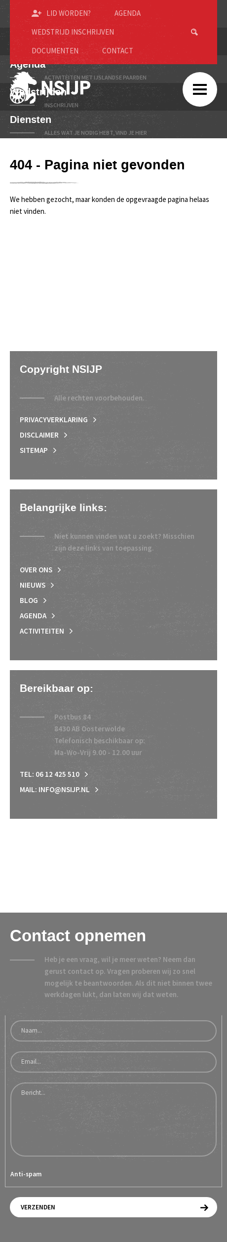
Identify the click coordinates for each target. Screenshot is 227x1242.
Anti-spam (26, 1174)
